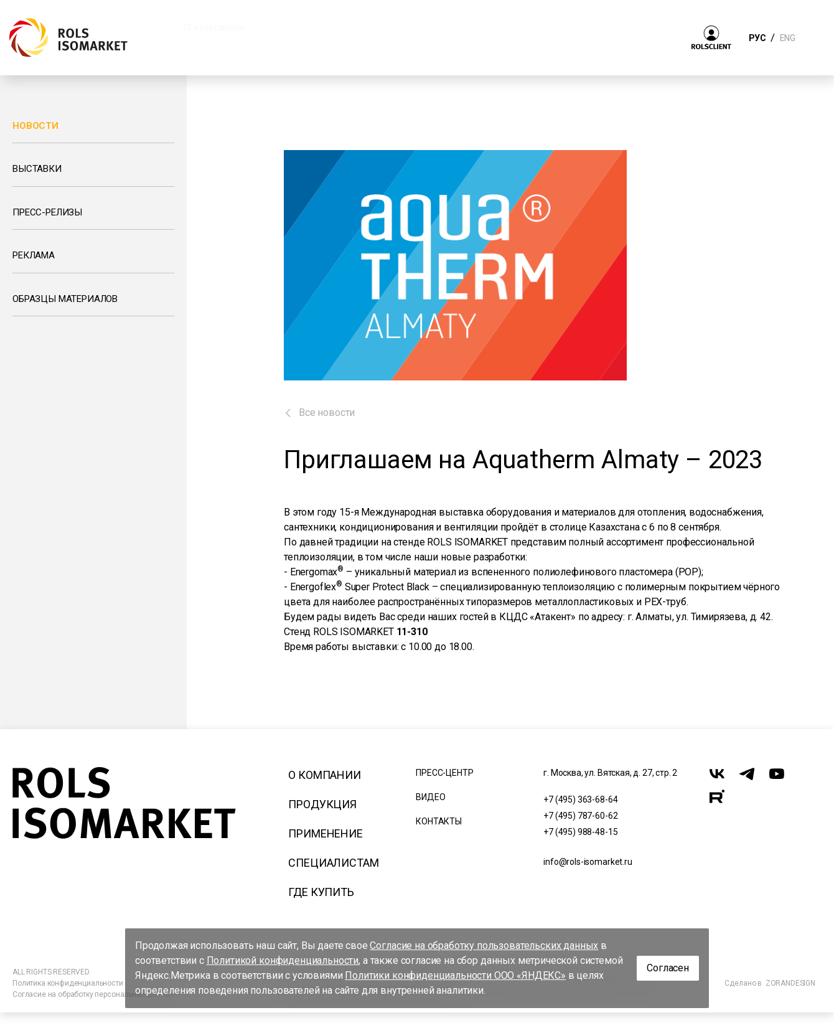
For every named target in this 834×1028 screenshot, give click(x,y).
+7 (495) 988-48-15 (580, 832)
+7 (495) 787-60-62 (580, 816)
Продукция (322, 804)
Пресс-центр (444, 773)
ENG (787, 38)
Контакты (439, 821)
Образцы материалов (65, 298)
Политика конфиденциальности (67, 983)
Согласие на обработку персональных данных (93, 994)
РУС (757, 38)
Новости (35, 125)
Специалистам (333, 862)
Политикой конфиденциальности (283, 960)
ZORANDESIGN (790, 983)
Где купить (321, 891)
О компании (324, 774)
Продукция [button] (309, 27)
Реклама (33, 255)
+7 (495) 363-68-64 (580, 799)
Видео (430, 797)
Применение (325, 833)
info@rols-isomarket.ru (587, 862)
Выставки (37, 168)
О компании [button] (213, 27)
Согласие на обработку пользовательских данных (484, 945)
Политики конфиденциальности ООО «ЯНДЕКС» (455, 975)
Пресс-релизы (47, 212)
